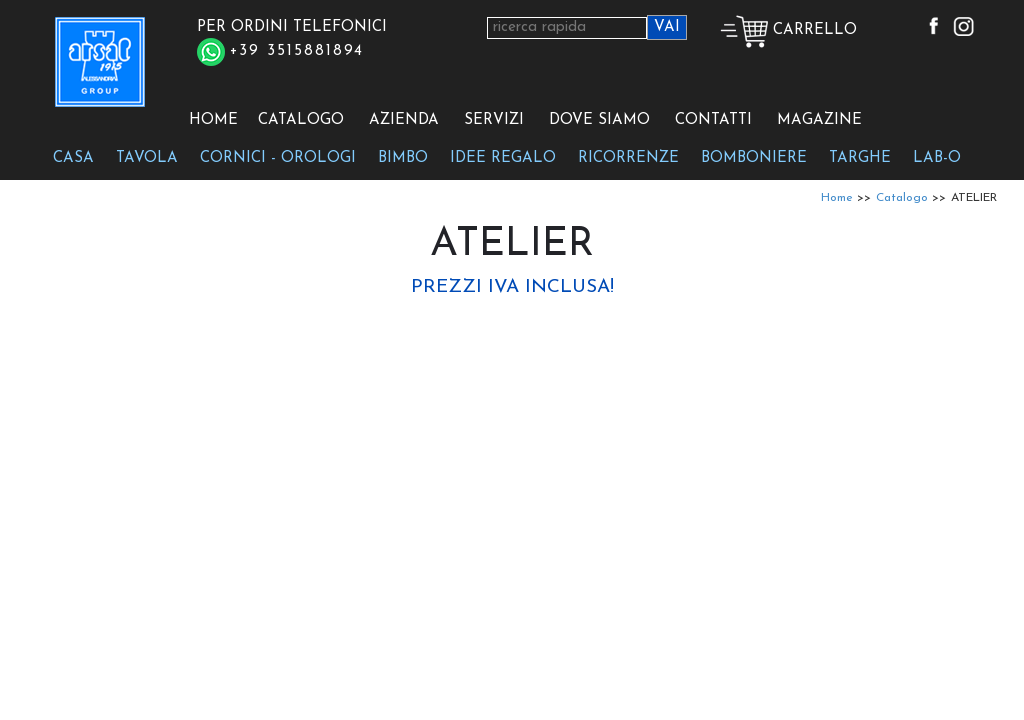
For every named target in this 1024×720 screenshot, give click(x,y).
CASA (73, 158)
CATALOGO (301, 120)
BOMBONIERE (754, 158)
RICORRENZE (628, 158)
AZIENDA (404, 120)
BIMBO (403, 158)
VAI (667, 27)
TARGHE (860, 158)
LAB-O (937, 158)
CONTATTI (713, 120)
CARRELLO (788, 30)
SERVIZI (494, 120)
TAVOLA (147, 158)
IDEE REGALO (503, 158)
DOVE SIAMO (599, 120)
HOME (213, 120)
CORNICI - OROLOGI (278, 158)
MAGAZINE (819, 120)
